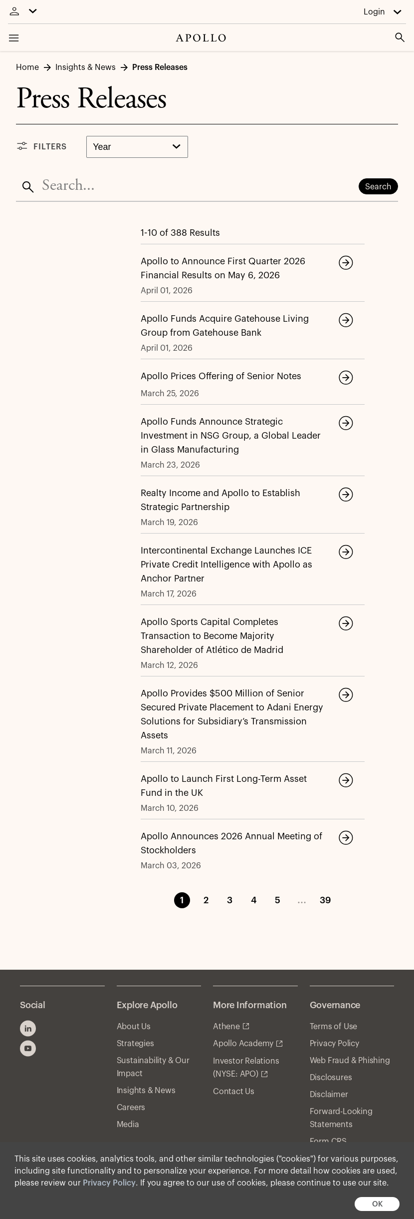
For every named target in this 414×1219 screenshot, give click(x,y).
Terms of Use (334, 1027)
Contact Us (233, 1092)
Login (374, 12)
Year (102, 147)
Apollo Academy (243, 1044)
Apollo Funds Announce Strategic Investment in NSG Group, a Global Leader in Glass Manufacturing (231, 435)
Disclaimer (329, 1095)
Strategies (135, 1044)
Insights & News (146, 1091)
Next (362, 900)
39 (325, 900)
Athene (226, 1027)
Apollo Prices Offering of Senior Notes (221, 376)
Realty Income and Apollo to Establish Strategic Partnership (220, 500)
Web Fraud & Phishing (350, 1061)
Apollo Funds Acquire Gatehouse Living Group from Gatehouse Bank (225, 325)
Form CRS (328, 1142)
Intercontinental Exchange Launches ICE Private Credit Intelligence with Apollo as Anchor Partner (226, 564)
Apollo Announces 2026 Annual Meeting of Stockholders (231, 843)
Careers (131, 1108)
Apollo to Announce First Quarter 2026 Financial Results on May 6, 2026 (223, 268)
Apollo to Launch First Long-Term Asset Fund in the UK (224, 785)
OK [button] (377, 1204)
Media (128, 1125)
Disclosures (331, 1078)
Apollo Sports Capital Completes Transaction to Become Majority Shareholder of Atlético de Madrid (212, 635)
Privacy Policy (109, 1183)
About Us (134, 1027)
